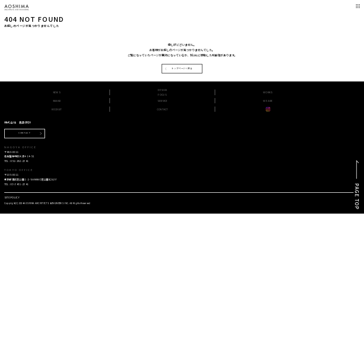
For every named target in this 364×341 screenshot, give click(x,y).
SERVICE (162, 100)
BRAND (57, 100)
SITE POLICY (11, 197)
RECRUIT (57, 109)
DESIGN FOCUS (162, 92)
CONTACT (162, 109)
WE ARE (268, 100)
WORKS (268, 92)
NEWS (57, 92)
